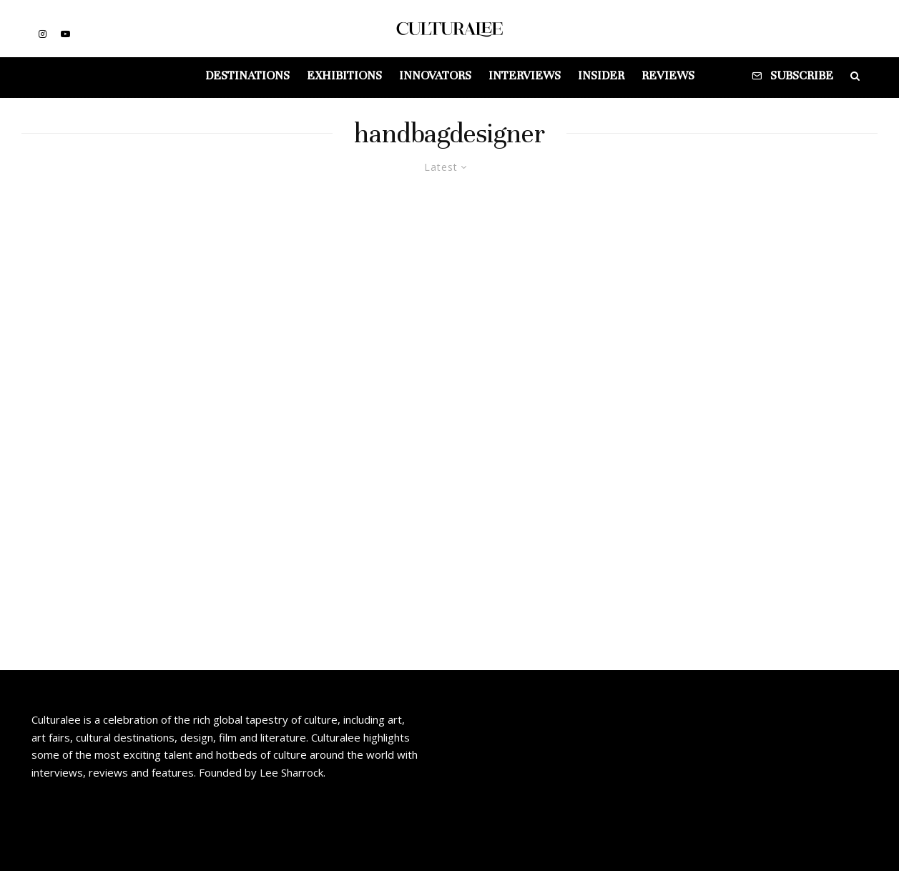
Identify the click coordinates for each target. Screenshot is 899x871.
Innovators (435, 75)
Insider (601, 75)
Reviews (668, 75)
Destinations (247, 75)
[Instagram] (42, 34)
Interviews (524, 75)
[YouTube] (65, 34)
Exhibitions (344, 75)
